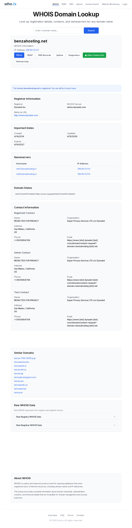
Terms (70, 515)
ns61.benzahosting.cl (26, 169)
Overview (52, 515)
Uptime (79, 4)
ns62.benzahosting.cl (26, 174)
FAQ (62, 515)
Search (91, 30)
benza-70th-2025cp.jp (25, 358)
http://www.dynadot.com (26, 115)
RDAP (64, 4)
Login (124, 4)
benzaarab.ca (20, 385)
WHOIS (56, 4)
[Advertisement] (66, 76)
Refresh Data (22, 61)
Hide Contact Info (94, 55)
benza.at (18, 392)
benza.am (19, 381)
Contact (80, 515)
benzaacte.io (20, 366)
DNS (71, 4)
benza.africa (20, 369)
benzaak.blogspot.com (25, 377)
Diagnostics (74, 55)
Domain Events (92, 4)
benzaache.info (21, 362)
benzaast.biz (20, 388)
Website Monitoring (110, 4)
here (74, 88)
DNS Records (44, 55)
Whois (19, 55)
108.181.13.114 (32, 50)
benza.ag (18, 373)
